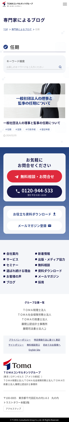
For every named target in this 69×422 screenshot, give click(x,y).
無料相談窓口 (33, 344)
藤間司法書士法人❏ (34, 328)
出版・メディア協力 (51, 259)
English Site (34, 349)
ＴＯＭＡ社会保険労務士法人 (34, 314)
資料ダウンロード (50, 271)
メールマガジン (48, 276)
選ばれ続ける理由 (18, 271)
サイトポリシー (16, 344)
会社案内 (12, 253)
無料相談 (44, 265)
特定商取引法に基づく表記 (47, 339)
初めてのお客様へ (52, 344)
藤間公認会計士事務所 (34, 324)
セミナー (12, 265)
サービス (12, 259)
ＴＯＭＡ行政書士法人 (34, 319)
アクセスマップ (13, 408)
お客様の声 (13, 276)
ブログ (10, 282)
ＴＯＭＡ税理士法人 (34, 310)
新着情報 (44, 253)
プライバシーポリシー (20, 339)
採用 (41, 282)
